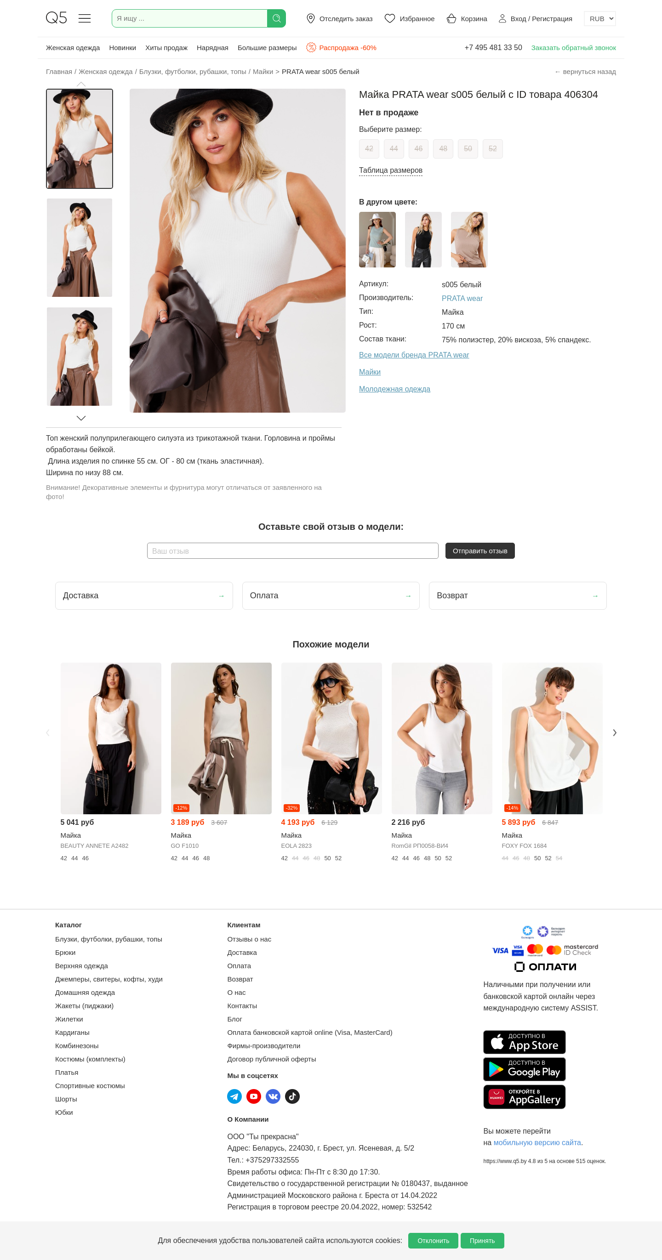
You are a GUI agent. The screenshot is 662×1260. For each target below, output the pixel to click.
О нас (236, 992)
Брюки (65, 952)
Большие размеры (267, 47)
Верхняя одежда (81, 966)
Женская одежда (73, 47)
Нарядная (212, 47)
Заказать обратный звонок (573, 47)
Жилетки (69, 1019)
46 (419, 149)
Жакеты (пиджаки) (84, 1006)
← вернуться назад (585, 71)
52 (493, 149)
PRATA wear (462, 298)
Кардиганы (72, 1032)
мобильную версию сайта (537, 1142)
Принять (482, 1240)
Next (614, 732)
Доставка (242, 952)
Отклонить (433, 1240)
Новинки (122, 47)
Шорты (66, 1099)
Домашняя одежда (85, 992)
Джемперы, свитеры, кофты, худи (109, 979)
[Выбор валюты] (600, 18)
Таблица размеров (390, 170)
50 (468, 149)
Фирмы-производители (263, 1046)
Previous (47, 732)
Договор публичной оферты (271, 1059)
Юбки (64, 1112)
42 (369, 149)
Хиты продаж (166, 47)
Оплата (239, 966)
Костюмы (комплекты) (90, 1059)
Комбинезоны (77, 1046)
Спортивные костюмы (90, 1086)
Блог (234, 1019)
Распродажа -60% (341, 47)
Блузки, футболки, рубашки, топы (108, 939)
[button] (81, 84)
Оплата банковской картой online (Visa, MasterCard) (309, 1032)
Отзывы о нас (249, 939)
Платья (66, 1072)
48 (443, 149)
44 (394, 149)
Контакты (242, 1006)
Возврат (240, 979)
